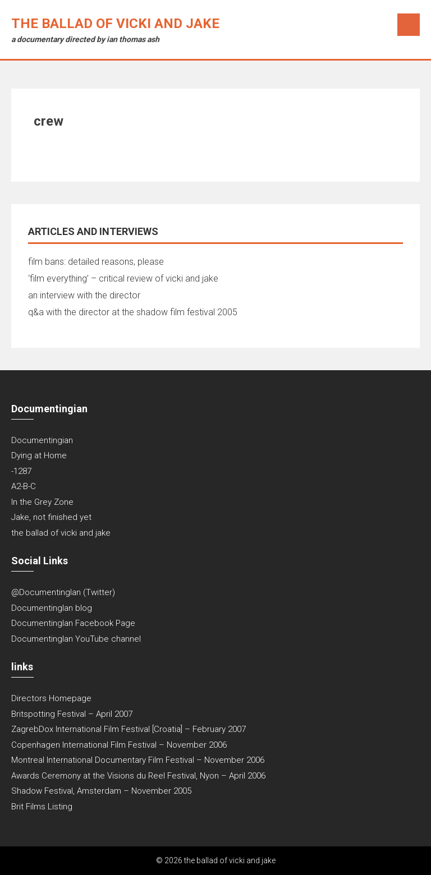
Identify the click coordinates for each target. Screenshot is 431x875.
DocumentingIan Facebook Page (73, 623)
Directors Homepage (51, 698)
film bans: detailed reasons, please (96, 261)
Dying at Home (39, 455)
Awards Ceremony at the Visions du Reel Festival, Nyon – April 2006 (138, 776)
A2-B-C (23, 486)
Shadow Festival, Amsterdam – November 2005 (101, 791)
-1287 (21, 471)
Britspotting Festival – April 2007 (71, 714)
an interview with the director (84, 295)
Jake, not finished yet (51, 517)
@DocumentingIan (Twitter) (63, 592)
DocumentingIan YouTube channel (76, 639)
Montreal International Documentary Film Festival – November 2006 (137, 760)
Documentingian (42, 440)
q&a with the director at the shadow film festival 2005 (132, 312)
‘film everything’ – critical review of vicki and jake (123, 278)
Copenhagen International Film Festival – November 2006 (119, 745)
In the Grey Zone (42, 502)
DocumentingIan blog (51, 608)
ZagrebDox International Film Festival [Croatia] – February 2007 (128, 729)
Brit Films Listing (41, 807)
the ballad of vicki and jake (115, 23)
